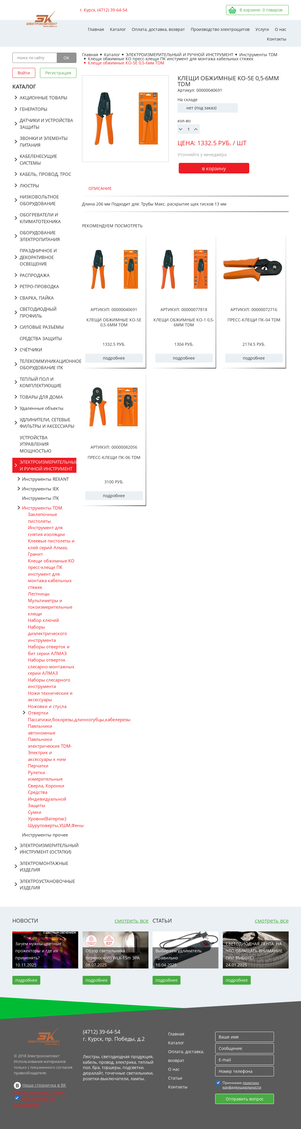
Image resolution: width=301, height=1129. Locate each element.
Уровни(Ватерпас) (47, 818)
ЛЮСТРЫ (29, 185)
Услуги (262, 29)
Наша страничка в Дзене (39, 1092)
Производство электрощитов (220, 29)
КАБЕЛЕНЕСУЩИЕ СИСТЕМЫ (38, 159)
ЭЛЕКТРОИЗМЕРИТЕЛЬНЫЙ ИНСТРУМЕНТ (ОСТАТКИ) (48, 848)
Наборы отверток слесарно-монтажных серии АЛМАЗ (51, 666)
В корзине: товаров (261, 10)
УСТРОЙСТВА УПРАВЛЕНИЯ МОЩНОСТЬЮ (35, 444)
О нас (280, 29)
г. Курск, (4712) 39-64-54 (103, 10)
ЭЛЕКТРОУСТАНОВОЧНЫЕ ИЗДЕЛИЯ (47, 884)
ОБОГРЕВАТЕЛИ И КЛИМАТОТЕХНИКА (40, 218)
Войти (24, 73)
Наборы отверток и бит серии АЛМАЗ (49, 650)
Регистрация (58, 73)
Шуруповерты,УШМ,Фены (52, 825)
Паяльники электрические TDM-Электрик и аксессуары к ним (50, 749)
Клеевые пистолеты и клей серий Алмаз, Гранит (51, 547)
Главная (96, 29)
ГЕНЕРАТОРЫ (33, 109)
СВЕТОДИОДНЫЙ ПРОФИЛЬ (38, 312)
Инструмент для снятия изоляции (46, 531)
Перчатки (38, 766)
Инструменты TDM (42, 508)
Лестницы (39, 594)
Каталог (118, 29)
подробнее (114, 358)
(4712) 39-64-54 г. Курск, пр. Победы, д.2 (114, 1035)
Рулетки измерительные (45, 775)
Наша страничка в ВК (44, 1085)
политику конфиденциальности (242, 1084)
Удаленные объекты (41, 408)
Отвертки (38, 713)
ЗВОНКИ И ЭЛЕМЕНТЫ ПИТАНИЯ (44, 141)
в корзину (214, 168)
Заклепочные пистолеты (42, 517)
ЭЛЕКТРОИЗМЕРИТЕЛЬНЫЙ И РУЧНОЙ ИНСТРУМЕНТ (48, 465)
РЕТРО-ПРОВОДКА (39, 286)
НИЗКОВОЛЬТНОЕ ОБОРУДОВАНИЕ (39, 200)
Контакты (276, 39)
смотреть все (131, 920)
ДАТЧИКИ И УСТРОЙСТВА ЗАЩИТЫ (46, 123)
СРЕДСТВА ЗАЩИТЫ (41, 338)
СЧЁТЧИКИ (31, 350)
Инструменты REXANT (45, 479)
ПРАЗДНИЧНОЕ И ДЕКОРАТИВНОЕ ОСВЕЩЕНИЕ (38, 257)
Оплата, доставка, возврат (158, 29)
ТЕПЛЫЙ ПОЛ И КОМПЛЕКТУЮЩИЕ (40, 382)
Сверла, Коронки (46, 786)
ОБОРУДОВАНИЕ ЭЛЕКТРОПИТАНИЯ (40, 236)
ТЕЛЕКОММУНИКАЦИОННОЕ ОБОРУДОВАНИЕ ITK (48, 364)
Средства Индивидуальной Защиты (47, 798)
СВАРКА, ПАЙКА (37, 298)
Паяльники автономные (41, 729)
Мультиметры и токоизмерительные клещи (50, 607)
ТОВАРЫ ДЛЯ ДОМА (41, 397)
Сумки (34, 812)
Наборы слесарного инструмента (49, 683)
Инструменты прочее (45, 835)
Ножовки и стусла (47, 706)
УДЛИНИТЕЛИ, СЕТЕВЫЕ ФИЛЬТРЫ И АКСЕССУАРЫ (47, 423)
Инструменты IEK (40, 489)
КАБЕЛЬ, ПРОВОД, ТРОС (45, 174)
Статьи (175, 1078)
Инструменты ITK (40, 498)
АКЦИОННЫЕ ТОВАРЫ (43, 98)
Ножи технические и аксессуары (50, 696)
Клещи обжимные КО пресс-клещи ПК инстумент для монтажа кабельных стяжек (51, 574)
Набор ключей (43, 620)
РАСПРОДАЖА (35, 275)
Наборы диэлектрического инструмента (47, 633)
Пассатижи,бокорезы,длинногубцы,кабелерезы (52, 719)
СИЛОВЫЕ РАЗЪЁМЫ (42, 327)
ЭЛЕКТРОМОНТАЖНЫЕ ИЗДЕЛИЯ (44, 866)
